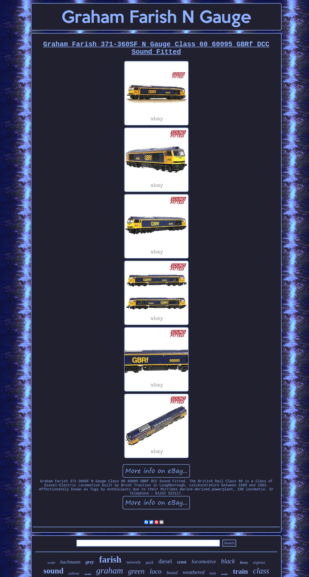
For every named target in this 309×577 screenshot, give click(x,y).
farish (110, 560)
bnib (213, 573)
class (261, 570)
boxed (172, 572)
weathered (194, 572)
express (259, 562)
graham (109, 570)
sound (53, 570)
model (88, 574)
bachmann (70, 562)
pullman (74, 573)
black (228, 561)
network (133, 562)
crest (182, 562)
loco (155, 571)
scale (51, 562)
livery (244, 563)
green (136, 571)
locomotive (203, 561)
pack (149, 562)
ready (224, 573)
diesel (165, 561)
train (240, 571)
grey (90, 562)
